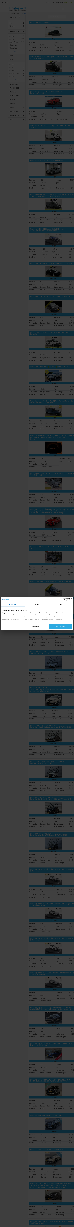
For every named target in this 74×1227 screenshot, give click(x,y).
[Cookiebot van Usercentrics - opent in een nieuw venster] (64, 599)
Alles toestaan (60, 626)
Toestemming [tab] (13, 604)
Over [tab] (61, 604)
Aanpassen (36, 626)
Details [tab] (37, 604)
